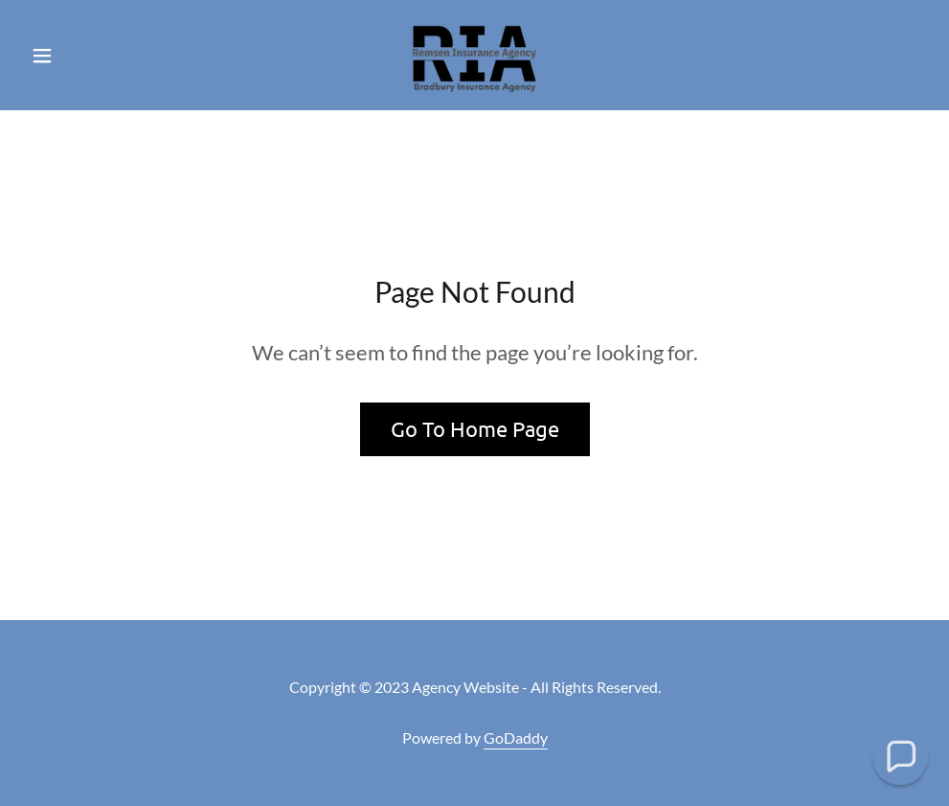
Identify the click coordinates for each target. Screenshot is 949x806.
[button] (90, 55)
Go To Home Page (475, 428)
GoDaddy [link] (516, 737)
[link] (474, 53)
